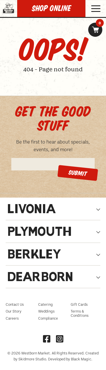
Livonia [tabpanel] (31, 210)
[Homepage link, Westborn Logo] (8, 15)
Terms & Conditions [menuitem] (79, 313)
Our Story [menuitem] (13, 311)
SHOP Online (51, 8)
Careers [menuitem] (12, 318)
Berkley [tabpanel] (34, 255)
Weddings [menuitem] (46, 311)
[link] (95, 30)
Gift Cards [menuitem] (79, 304)
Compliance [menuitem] (48, 318)
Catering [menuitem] (45, 304)
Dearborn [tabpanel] (40, 278)
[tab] (53, 211)
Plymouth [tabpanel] (39, 233)
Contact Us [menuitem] (15, 304)
